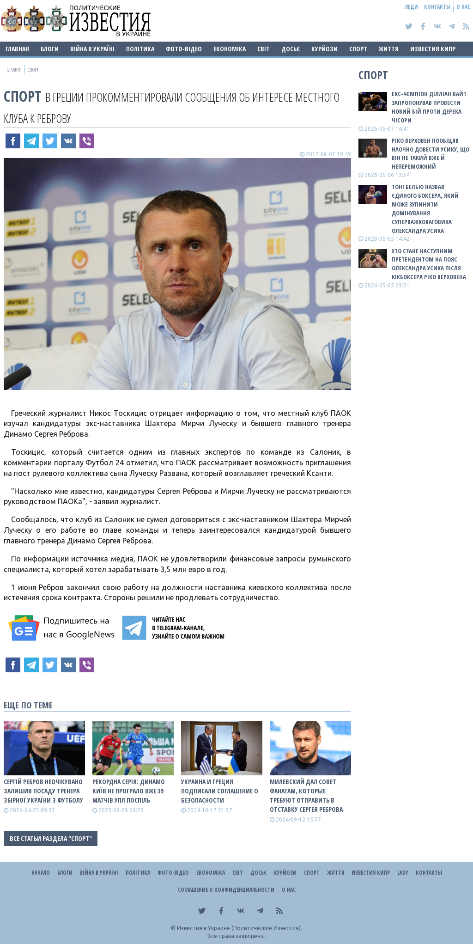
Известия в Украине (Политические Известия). (239, 928)
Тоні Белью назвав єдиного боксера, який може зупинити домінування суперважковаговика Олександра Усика (425, 208)
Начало (40, 873)
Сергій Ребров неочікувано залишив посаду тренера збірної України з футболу (43, 790)
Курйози (324, 48)
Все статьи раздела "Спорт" (51, 838)
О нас (463, 7)
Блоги (50, 48)
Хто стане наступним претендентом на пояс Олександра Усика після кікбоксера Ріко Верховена (429, 264)
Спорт (358, 48)
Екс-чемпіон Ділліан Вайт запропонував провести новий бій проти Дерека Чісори (429, 107)
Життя (389, 48)
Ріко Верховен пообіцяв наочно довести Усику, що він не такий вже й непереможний (430, 153)
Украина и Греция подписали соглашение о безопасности (219, 790)
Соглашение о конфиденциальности (226, 890)
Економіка (229, 48)
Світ (263, 48)
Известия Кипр (432, 48)
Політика (140, 48)
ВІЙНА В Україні (92, 48)
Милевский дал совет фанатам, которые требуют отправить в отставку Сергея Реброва (306, 795)
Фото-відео (184, 48)
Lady (402, 873)
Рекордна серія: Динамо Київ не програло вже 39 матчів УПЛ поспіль (128, 790)
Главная (17, 48)
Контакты (437, 7)
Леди (411, 7)
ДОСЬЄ (290, 48)
